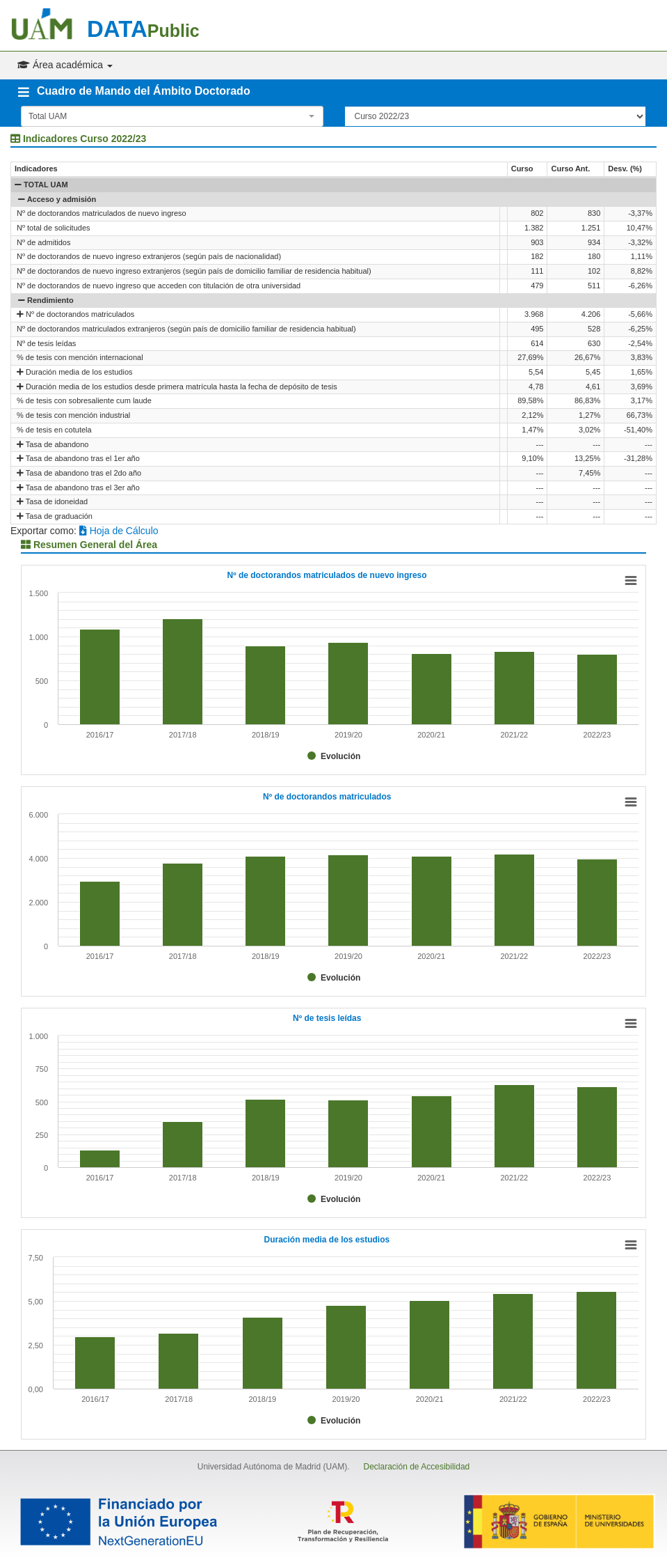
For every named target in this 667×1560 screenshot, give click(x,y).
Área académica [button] (65, 64)
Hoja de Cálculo (119, 530)
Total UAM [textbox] (48, 116)
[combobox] (172, 116)
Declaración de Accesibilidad (416, 1467)
